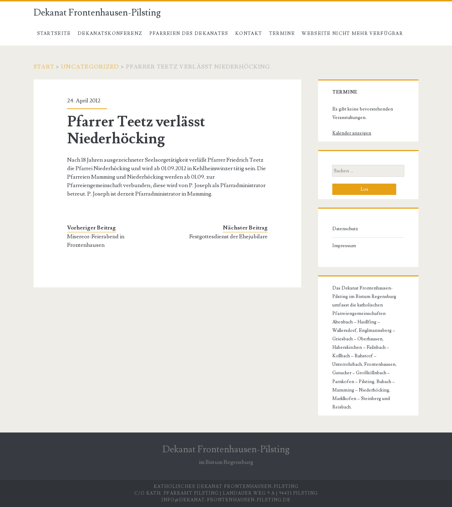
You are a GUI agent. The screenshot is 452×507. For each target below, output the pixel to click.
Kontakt (248, 33)
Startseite (54, 33)
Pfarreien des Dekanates (188, 33)
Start (44, 66)
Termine (282, 33)
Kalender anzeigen (351, 133)
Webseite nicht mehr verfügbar (352, 33)
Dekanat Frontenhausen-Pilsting (97, 13)
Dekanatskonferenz (110, 33)
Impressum (344, 246)
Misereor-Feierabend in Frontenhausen (95, 241)
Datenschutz (345, 229)
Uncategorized (90, 66)
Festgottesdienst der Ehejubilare (228, 236)
